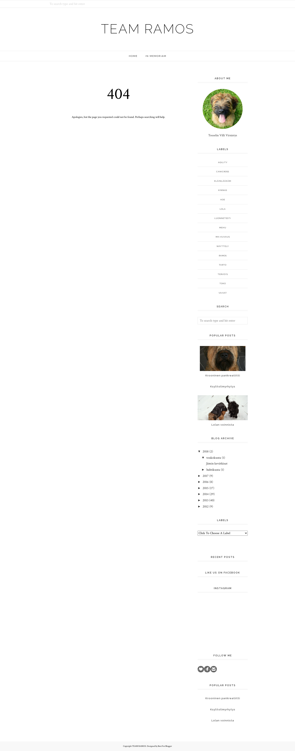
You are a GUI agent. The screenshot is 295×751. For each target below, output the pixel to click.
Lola (223, 209)
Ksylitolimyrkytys (222, 386)
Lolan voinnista (222, 424)
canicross (222, 171)
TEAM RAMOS (148, 27)
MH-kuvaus (223, 237)
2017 (206, 476)
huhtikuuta (213, 470)
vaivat (223, 293)
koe (222, 200)
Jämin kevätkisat (216, 463)
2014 (206, 494)
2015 (206, 488)
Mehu (222, 228)
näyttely (223, 246)
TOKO (222, 283)
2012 (206, 506)
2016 (206, 482)
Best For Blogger (165, 746)
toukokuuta (213, 458)
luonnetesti (222, 218)
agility (222, 162)
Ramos (223, 256)
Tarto (222, 265)
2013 (205, 500)
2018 (206, 451)
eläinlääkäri (222, 181)
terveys (223, 274)
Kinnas (222, 190)
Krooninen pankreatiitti (222, 375)
